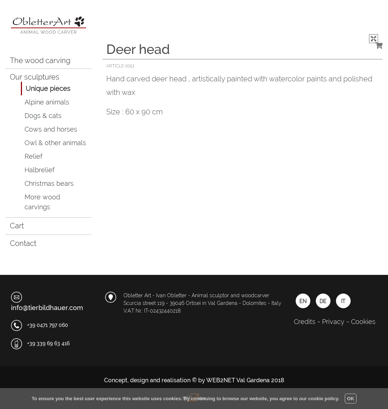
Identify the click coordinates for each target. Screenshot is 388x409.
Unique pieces (48, 88)
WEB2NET (220, 380)
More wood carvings (42, 202)
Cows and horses (51, 129)
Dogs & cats (43, 115)
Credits (304, 321)
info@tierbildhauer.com (47, 308)
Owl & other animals (55, 143)
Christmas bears (49, 183)
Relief (34, 156)
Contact (23, 243)
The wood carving (40, 60)
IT (343, 301)
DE (322, 301)
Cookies (363, 321)
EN (303, 301)
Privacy (333, 321)
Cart (22, 224)
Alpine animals (47, 102)
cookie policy (323, 398)
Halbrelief (40, 170)
